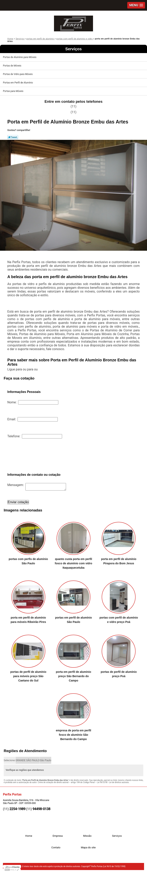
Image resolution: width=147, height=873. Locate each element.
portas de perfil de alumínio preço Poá (119, 674)
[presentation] (37, 455)
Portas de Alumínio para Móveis (20, 57)
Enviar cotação (18, 502)
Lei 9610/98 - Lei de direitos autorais (113, 782)
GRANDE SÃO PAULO (28, 760)
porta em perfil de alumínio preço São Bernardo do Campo (73, 676)
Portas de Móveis (12, 65)
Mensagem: (36, 485)
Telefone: (34, 436)
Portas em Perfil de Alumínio (18, 82)
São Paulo (45, 760)
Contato (55, 847)
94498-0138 (41, 809)
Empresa (58, 835)
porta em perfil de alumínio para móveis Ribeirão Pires (28, 619)
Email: (32, 419)
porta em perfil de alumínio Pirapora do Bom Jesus (118, 561)
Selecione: (9, 760)
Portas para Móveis (13, 91)
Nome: (32, 402)
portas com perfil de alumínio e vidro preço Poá (119, 619)
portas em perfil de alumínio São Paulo (73, 619)
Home (28, 835)
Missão (87, 835)
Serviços (73, 49)
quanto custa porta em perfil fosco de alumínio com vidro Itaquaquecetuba (73, 563)
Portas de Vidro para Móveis (18, 74)
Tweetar (12, 137)
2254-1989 (17, 809)
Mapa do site (88, 847)
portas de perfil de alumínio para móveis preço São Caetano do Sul (28, 676)
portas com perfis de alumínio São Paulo (28, 561)
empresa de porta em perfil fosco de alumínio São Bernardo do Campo (73, 735)
